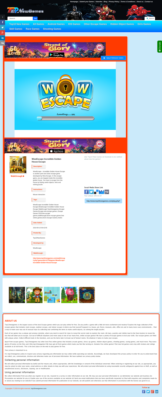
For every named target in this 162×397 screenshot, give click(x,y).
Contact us (149, 2)
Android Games (56, 24)
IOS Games (74, 24)
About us (140, 2)
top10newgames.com (38, 388)
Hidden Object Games (122, 24)
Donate (160, 46)
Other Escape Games (95, 24)
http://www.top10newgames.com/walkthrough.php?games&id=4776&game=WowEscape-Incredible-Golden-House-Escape (49, 260)
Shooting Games (52, 29)
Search (151, 18)
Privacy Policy (114, 2)
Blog (105, 2)
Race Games (32, 29)
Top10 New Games (19, 24)
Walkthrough (17, 176)
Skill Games (15, 29)
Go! (35, 18)
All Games (38, 24)
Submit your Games (87, 2)
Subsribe (99, 2)
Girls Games (144, 24)
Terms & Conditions (128, 2)
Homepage (74, 2)
